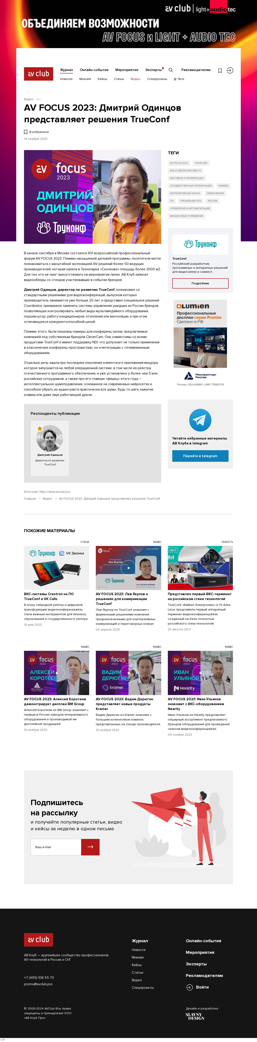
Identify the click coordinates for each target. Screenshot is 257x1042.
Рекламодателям (196, 70)
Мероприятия (126, 70)
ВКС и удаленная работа (185, 170)
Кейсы (102, 79)
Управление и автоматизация (190, 208)
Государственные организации (191, 185)
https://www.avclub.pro (54, 492)
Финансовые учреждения (186, 216)
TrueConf (201, 163)
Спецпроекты (157, 79)
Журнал (66, 70)
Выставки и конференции (187, 178)
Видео (135, 79)
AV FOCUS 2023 (179, 163)
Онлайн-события (94, 70)
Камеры (223, 185)
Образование (215, 193)
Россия (212, 200)
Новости (66, 79)
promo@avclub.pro (38, 984)
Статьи (119, 79)
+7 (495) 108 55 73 (39, 977)
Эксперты (153, 70)
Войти (202, 987)
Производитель (190, 200)
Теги (179, 79)
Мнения (85, 79)
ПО (172, 200)
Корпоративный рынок (185, 193)
